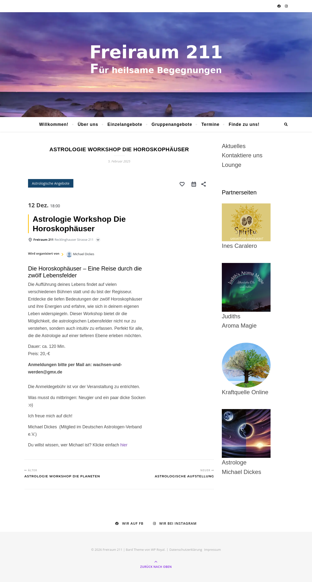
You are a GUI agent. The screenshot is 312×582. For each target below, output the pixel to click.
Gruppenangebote (172, 124)
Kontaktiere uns (242, 155)
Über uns (88, 124)
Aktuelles (233, 146)
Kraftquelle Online (245, 392)
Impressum (212, 549)
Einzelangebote (124, 124)
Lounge (231, 164)
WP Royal (158, 549)
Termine (210, 124)
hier (123, 444)
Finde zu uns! (244, 124)
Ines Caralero (246, 226)
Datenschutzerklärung (185, 549)
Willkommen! (53, 124)
